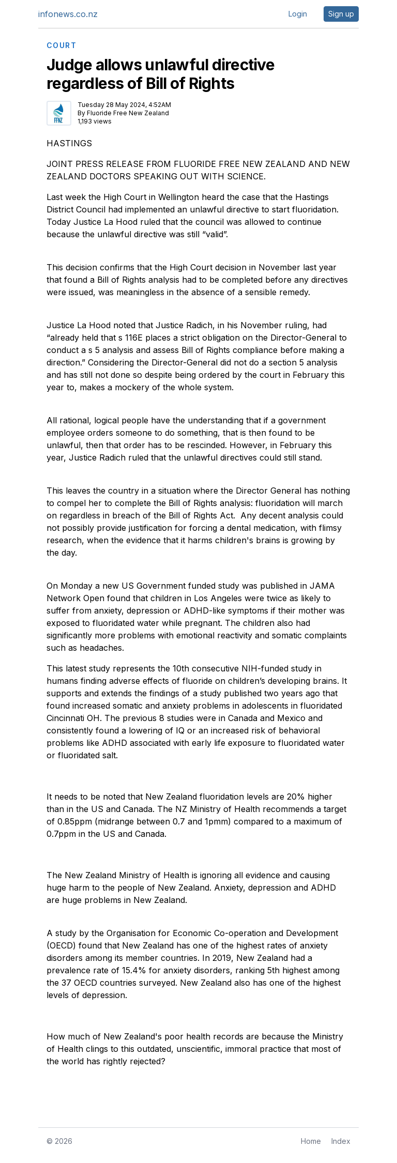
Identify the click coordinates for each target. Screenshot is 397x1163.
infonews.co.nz (68, 14)
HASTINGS (69, 143)
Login (297, 13)
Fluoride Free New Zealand (128, 113)
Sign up (341, 13)
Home (311, 1141)
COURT (62, 45)
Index (340, 1141)
